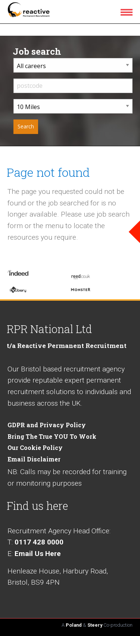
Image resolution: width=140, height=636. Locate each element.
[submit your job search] (25, 126)
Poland (74, 625)
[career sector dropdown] (73, 65)
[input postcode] (73, 86)
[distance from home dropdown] (73, 106)
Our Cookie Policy (35, 447)
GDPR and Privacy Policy (46, 425)
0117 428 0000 (39, 542)
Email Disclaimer (33, 459)
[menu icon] (128, 12)
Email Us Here (38, 553)
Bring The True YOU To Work (51, 436)
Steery (94, 625)
